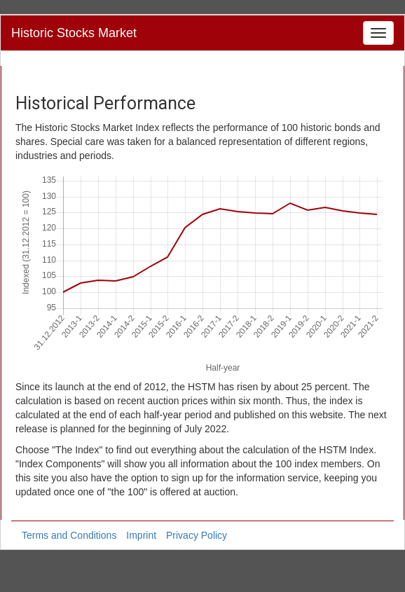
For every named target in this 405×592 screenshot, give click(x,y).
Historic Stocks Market (74, 33)
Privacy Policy (196, 535)
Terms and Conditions (69, 535)
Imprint (141, 535)
